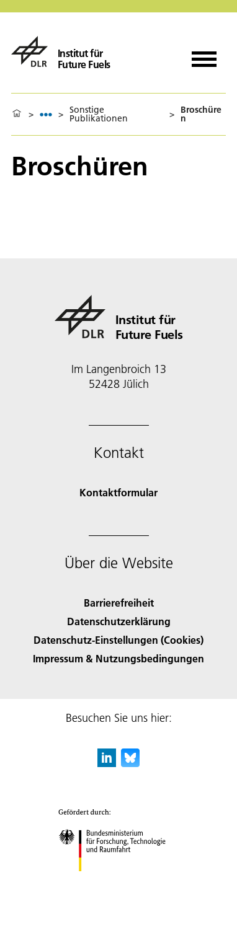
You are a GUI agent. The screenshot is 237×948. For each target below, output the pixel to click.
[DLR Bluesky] (130, 763)
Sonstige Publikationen (98, 114)
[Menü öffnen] (204, 55)
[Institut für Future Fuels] (60, 51)
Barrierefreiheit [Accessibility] (119, 602)
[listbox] (46, 114)
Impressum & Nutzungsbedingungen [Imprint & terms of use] (118, 658)
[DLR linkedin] (106, 763)
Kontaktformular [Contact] (118, 492)
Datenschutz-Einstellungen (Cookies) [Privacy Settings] (118, 639)
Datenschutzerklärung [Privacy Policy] (119, 621)
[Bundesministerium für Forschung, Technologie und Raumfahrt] (119, 882)
